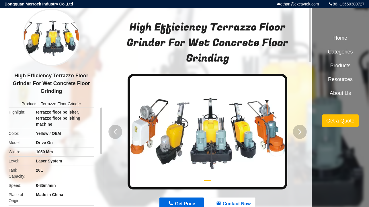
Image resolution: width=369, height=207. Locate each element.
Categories (340, 52)
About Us (340, 93)
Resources (340, 79)
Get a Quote (340, 121)
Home (340, 38)
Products (29, 103)
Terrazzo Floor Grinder (61, 103)
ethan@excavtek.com (299, 4)
